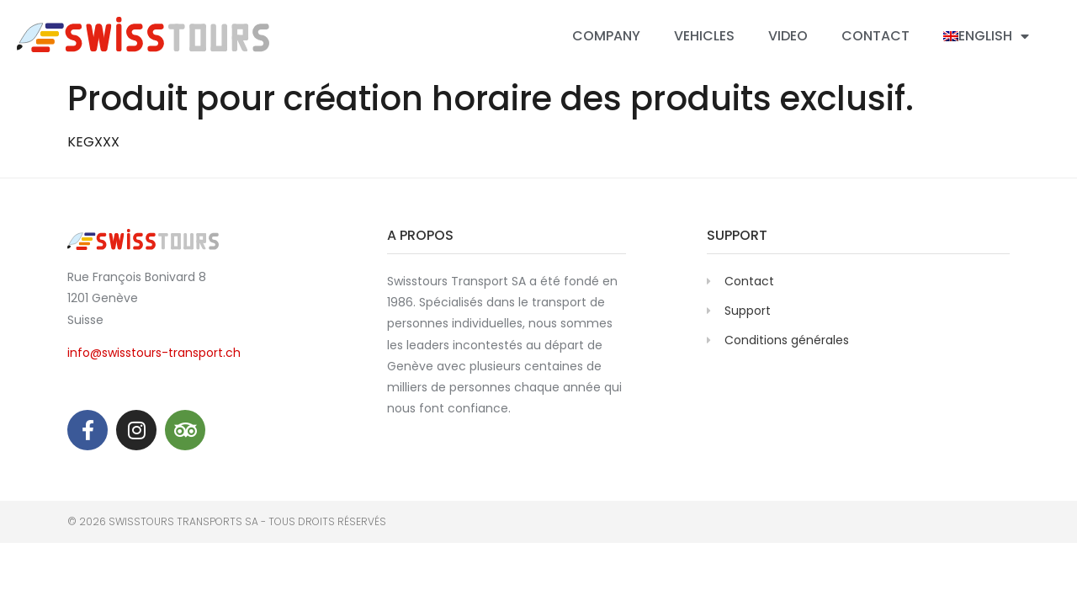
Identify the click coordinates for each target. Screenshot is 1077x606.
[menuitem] (986, 36)
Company (606, 35)
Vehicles (704, 35)
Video (788, 35)
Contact (875, 35)
